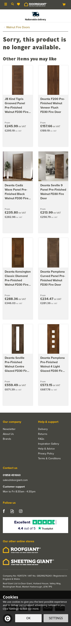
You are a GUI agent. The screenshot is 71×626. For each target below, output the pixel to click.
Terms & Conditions (49, 458)
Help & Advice (46, 449)
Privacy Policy (46, 454)
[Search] (12, 4)
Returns (42, 434)
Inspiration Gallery (48, 444)
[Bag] (64, 4)
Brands (7, 439)
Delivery (43, 429)
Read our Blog (12, 511)
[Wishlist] (19, 4)
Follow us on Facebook (3, 511)
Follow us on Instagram (20, 511)
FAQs (41, 439)
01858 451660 (12, 475)
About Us (8, 434)
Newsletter (9, 429)
